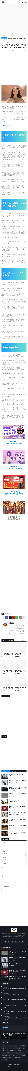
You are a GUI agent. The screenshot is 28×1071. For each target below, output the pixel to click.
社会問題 (14, 851)
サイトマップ (15, 1066)
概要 (9, 1066)
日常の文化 (14, 845)
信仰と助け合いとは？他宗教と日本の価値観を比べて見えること (7, 655)
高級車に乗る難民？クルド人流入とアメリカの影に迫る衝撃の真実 (14, 1018)
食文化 (14, 880)
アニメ (14, 849)
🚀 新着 (14, 771)
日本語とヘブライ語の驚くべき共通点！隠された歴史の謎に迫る (17, 807)
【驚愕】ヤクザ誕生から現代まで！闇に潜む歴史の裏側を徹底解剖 (17, 788)
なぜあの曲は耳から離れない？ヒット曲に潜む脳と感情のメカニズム (14, 1012)
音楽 (14, 861)
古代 (14, 866)
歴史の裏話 (14, 857)
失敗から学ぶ (14, 882)
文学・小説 (14, 859)
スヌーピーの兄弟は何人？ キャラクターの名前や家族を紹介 (18, 800)
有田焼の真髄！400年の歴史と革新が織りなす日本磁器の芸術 (20, 689)
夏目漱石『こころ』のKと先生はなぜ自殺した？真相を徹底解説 (17, 38)
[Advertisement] (14, 20)
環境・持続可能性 (14, 886)
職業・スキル (14, 868)
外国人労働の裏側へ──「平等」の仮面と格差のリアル (14, 995)
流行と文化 (14, 847)
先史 (14, 884)
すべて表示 (24, 640)
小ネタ (14, 872)
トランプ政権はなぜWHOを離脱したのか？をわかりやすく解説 (14, 1006)
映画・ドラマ (14, 878)
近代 (14, 892)
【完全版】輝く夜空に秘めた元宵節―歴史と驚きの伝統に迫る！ (7, 689)
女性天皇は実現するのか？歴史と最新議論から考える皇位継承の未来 (17, 826)
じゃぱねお (14, 1068)
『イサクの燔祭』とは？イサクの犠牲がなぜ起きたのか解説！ (17, 832)
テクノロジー (14, 855)
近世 (14, 890)
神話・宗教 (14, 876)
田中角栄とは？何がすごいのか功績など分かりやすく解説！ (17, 781)
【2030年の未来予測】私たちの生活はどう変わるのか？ (17, 775)
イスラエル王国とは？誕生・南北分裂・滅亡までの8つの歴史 (17, 813)
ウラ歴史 (11, 623)
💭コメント (22, 771)
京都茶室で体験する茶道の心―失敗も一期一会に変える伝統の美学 (7, 672)
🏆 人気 (5, 771)
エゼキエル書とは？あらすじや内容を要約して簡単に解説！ (17, 794)
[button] (6, 125)
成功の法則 (14, 863)
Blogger (14, 870)
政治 (14, 874)
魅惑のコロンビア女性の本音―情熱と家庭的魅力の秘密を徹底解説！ (20, 672)
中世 (14, 888)
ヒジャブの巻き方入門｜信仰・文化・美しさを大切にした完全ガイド (20, 655)
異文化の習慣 (8, 42)
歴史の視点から (14, 843)
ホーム (2, 42)
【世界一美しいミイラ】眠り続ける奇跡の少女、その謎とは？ (14, 1000)
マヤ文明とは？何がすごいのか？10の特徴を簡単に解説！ (17, 820)
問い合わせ (22, 1066)
